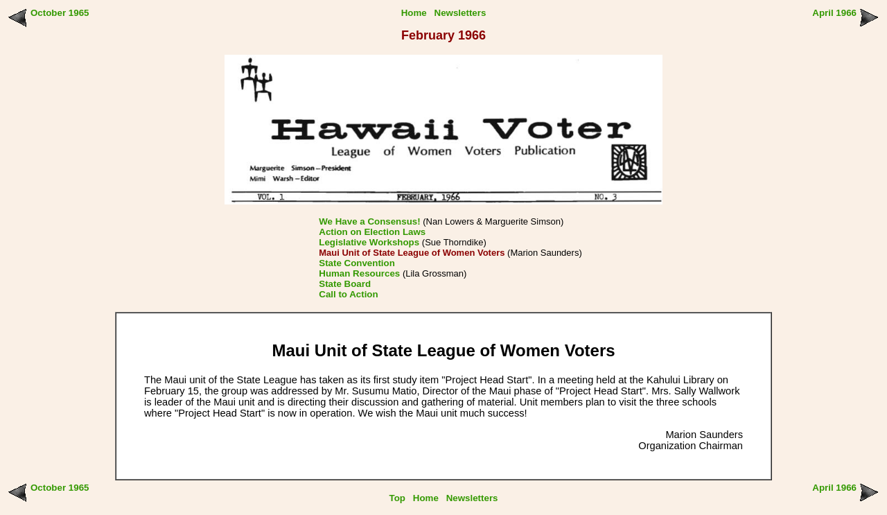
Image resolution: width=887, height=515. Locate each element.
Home (414, 13)
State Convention (357, 263)
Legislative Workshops (369, 242)
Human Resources (359, 273)
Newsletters (460, 13)
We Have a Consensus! (369, 221)
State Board (345, 284)
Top (397, 498)
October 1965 (59, 13)
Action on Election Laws (372, 232)
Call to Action (348, 294)
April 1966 (834, 13)
